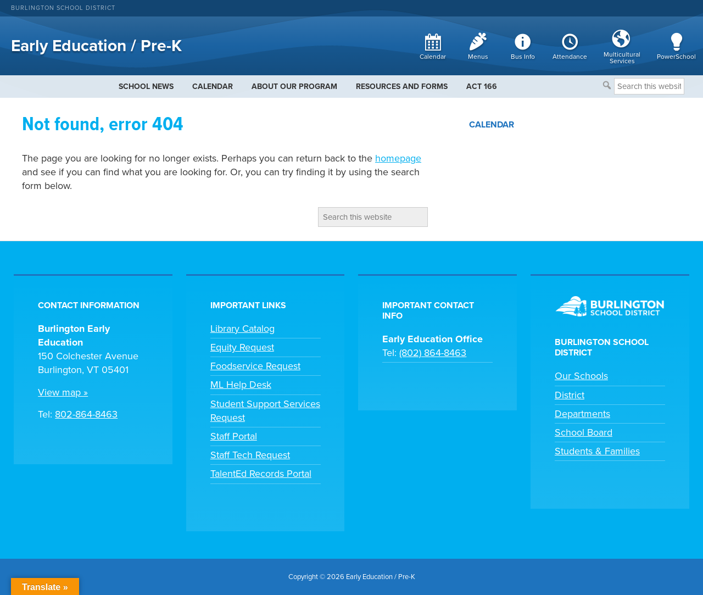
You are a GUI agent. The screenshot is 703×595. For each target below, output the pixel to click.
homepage (398, 158)
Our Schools (581, 376)
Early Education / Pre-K (96, 46)
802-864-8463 (86, 414)
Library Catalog (242, 328)
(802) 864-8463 (432, 353)
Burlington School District (63, 8)
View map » (63, 392)
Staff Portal (233, 436)
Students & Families (597, 451)
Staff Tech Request (250, 455)
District (569, 395)
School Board (583, 432)
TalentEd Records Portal (260, 474)
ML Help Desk (240, 385)
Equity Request (242, 347)
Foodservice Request (255, 366)
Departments (582, 414)
